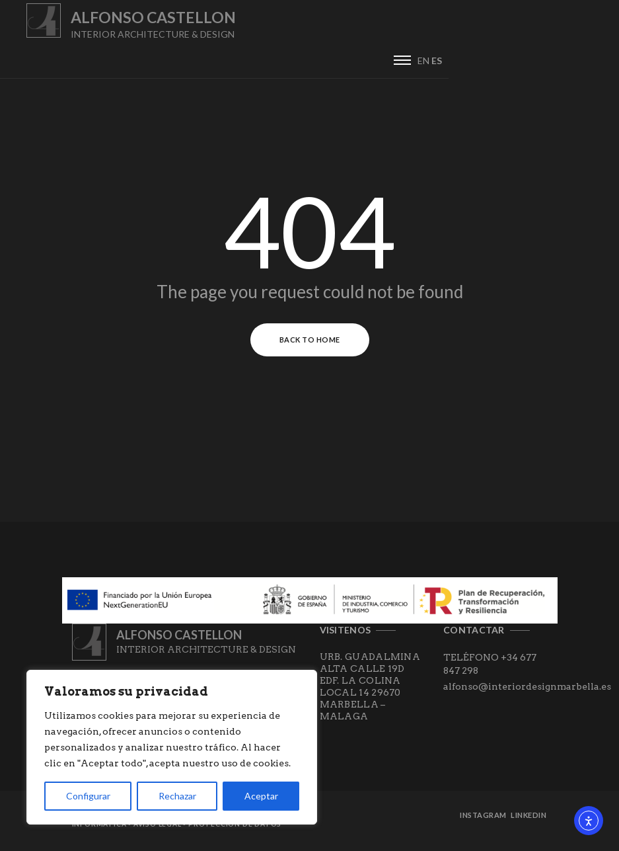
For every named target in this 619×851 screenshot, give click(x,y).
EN (594, 27)
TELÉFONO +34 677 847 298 (489, 667)
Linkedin (530, 819)
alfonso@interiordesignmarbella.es (527, 689)
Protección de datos (234, 828)
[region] (171, 747)
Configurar (88, 795)
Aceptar (261, 795)
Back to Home (309, 343)
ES (607, 27)
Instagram (485, 819)
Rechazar (177, 795)
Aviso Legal (157, 828)
